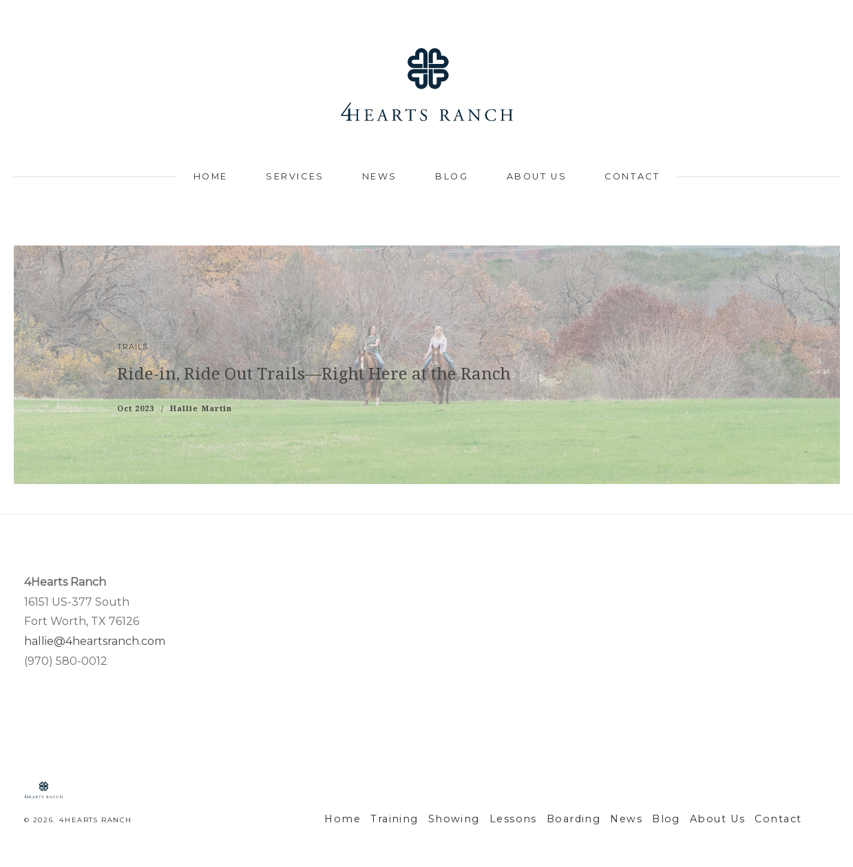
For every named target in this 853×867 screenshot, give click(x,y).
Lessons (541, 819)
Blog (451, 176)
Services (295, 176)
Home (210, 176)
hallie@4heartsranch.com (94, 641)
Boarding (596, 819)
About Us (537, 176)
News (379, 176)
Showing (489, 819)
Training (435, 819)
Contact (632, 176)
